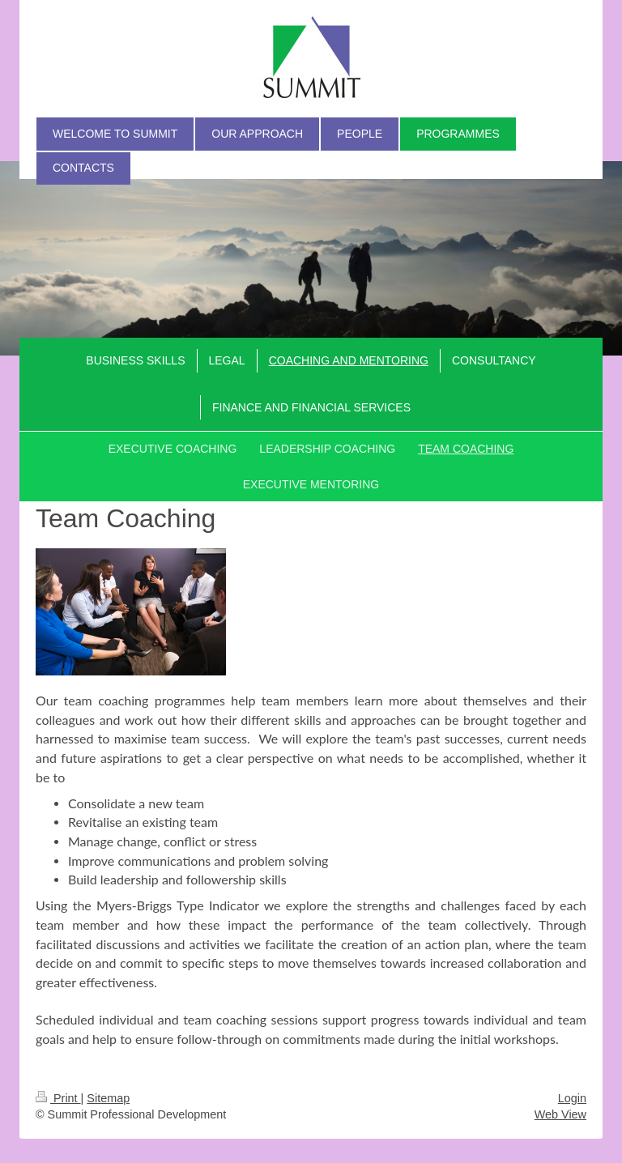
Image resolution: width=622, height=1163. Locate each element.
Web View (560, 1114)
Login (572, 1098)
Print (58, 1098)
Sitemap (108, 1098)
